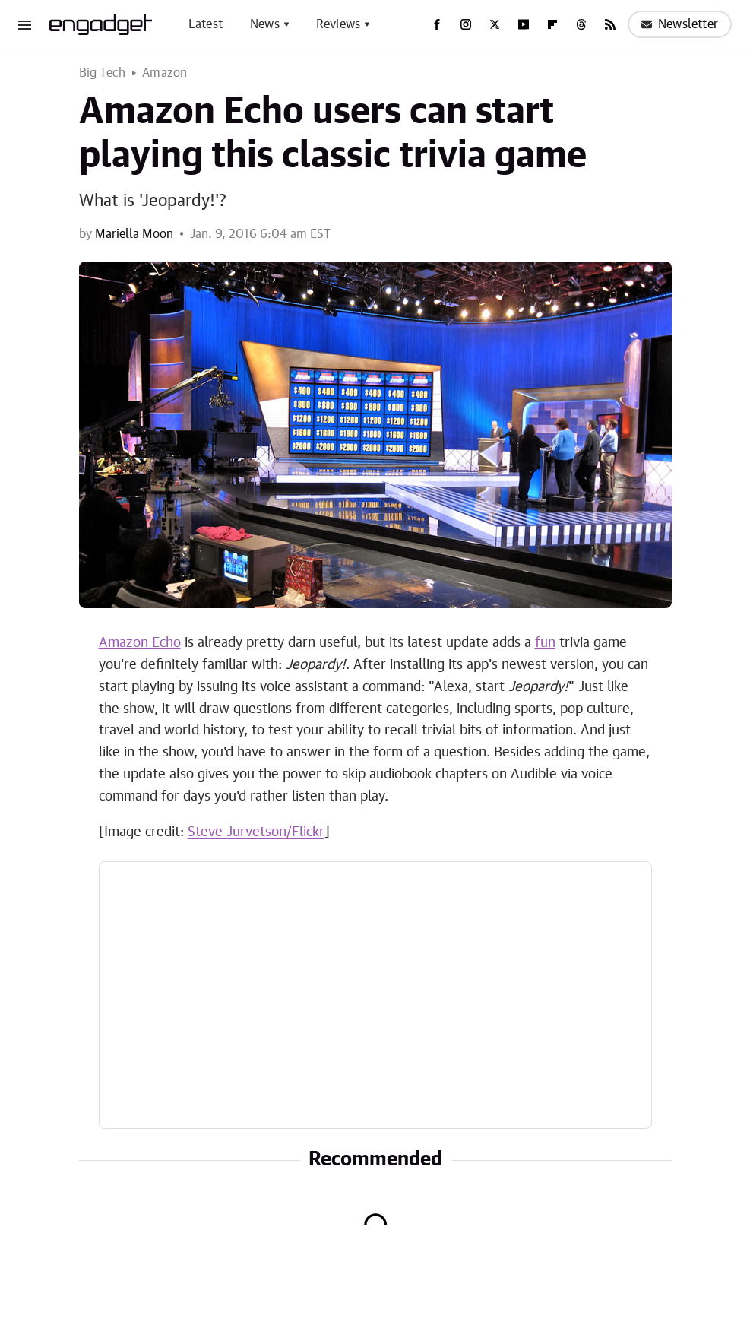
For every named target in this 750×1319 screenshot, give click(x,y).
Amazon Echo (140, 643)
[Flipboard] (552, 24)
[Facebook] (437, 24)
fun (545, 643)
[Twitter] (494, 24)
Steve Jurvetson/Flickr (256, 832)
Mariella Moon (134, 234)
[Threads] (581, 24)
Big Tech (102, 73)
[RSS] (610, 24)
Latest (205, 24)
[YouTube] (523, 24)
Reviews (338, 24)
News (265, 24)
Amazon (164, 73)
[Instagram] (465, 24)
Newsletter (679, 24)
